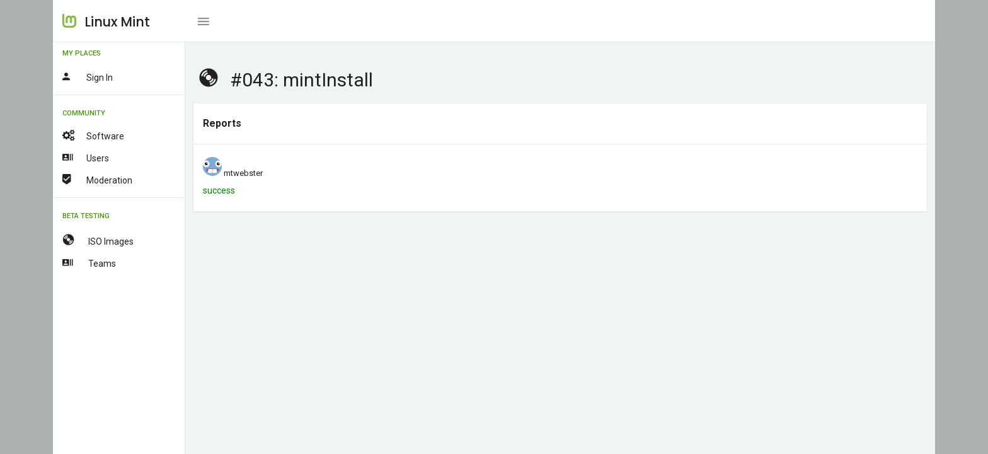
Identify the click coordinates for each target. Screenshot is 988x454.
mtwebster (243, 173)
